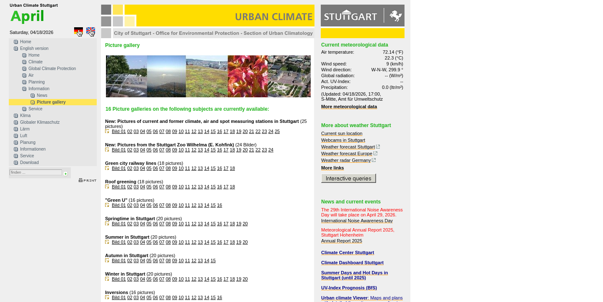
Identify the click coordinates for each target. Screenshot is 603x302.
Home (25, 41)
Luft (23, 135)
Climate (35, 62)
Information (38, 88)
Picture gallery (51, 102)
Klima (25, 115)
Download (29, 162)
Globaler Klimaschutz (39, 122)
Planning (36, 82)
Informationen (33, 149)
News (42, 95)
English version (34, 48)
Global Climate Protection (52, 68)
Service (35, 109)
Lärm (25, 129)
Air (31, 75)
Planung (28, 142)
